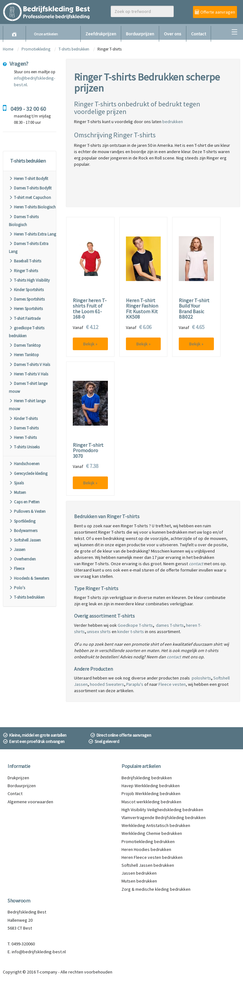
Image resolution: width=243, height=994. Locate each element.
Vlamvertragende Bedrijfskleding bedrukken (164, 817)
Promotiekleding (36, 49)
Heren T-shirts (23, 437)
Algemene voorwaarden (30, 802)
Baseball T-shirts (25, 261)
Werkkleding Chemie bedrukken (152, 833)
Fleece (16, 568)
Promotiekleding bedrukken (148, 841)
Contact (198, 34)
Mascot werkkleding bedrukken (151, 802)
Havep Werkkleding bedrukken (151, 785)
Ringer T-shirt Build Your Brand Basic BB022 (194, 309)
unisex (93, 631)
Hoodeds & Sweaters (29, 578)
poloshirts (201, 678)
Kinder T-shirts (23, 418)
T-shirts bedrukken (74, 49)
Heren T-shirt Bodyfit (28, 178)
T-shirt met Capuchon (30, 197)
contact (196, 563)
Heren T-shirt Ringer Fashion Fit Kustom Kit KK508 (142, 309)
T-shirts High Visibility (29, 280)
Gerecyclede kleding (28, 473)
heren (191, 625)
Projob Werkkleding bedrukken (151, 793)
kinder (123, 631)
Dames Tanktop (25, 345)
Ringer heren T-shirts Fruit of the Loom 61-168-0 (90, 309)
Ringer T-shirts (23, 270)
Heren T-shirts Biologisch (32, 207)
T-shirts (176, 625)
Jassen (17, 549)
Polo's (17, 587)
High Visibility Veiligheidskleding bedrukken (162, 809)
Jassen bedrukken (139, 873)
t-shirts (136, 631)
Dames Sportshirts (27, 299)
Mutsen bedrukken (139, 881)
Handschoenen (24, 463)
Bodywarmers (23, 530)
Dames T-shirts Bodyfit (30, 188)
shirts (105, 631)
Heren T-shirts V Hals (28, 374)
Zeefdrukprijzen (100, 34)
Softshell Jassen (25, 540)
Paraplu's (134, 684)
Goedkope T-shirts (135, 625)
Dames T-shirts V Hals (29, 364)
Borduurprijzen (140, 34)
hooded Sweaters (107, 684)
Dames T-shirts (24, 428)
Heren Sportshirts (26, 308)
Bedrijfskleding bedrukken (147, 778)
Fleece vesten (172, 684)
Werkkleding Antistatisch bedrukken (156, 825)
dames (162, 625)
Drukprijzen (18, 778)
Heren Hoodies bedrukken (146, 849)
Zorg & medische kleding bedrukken (156, 889)
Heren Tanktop (24, 354)
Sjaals (16, 483)
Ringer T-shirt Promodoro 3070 (88, 450)
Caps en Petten (24, 502)
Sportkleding (22, 521)
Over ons (172, 34)
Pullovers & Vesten (27, 511)
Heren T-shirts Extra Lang (32, 234)
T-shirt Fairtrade (24, 318)
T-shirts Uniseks (24, 447)
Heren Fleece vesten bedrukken (152, 857)
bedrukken (172, 121)
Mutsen (17, 492)
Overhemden (22, 559)
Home (8, 49)
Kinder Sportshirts (26, 289)
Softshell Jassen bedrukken (148, 865)
